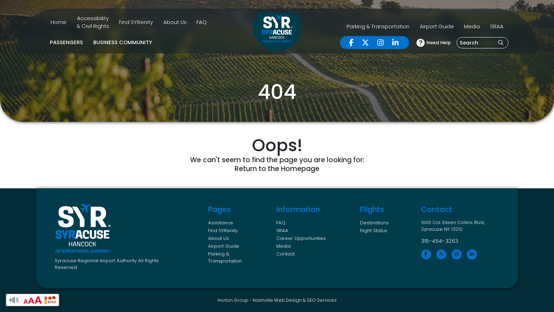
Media (472, 26)
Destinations (374, 222)
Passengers (66, 42)
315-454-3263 (440, 241)
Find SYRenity (136, 22)
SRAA (496, 26)
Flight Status (373, 230)
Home (58, 22)
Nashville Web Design (277, 300)
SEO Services (322, 300)
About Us (175, 22)
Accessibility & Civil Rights (93, 22)
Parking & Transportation (378, 26)
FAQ (201, 22)
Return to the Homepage (277, 168)
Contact (285, 254)
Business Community (122, 42)
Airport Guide (437, 26)
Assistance (220, 222)
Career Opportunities (301, 238)
